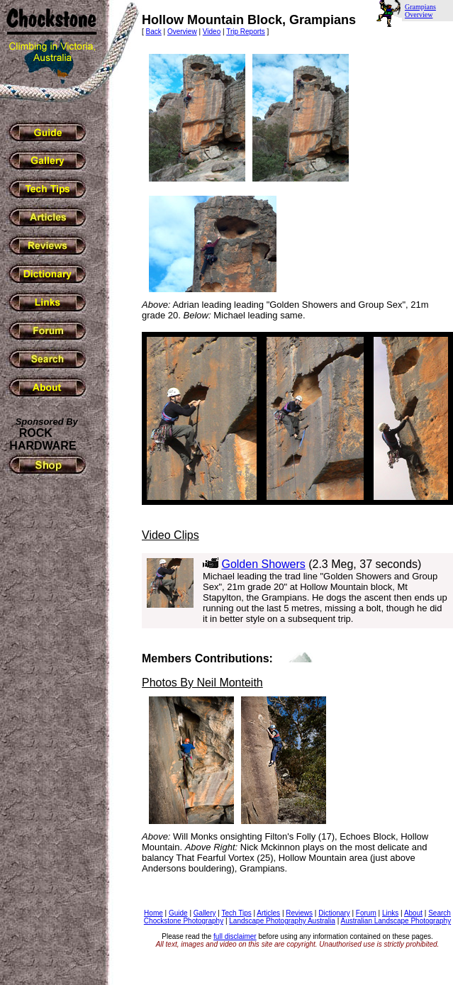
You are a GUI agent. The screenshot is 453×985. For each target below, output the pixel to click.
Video (211, 31)
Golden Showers (263, 564)
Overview (182, 31)
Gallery (205, 913)
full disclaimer (235, 936)
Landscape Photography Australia (282, 921)
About (413, 913)
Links (390, 913)
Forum (366, 913)
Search (439, 913)
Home (153, 913)
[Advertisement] (49, 707)
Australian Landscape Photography (395, 921)
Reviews (299, 913)
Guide (178, 913)
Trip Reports (245, 31)
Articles (268, 913)
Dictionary (333, 913)
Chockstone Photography (183, 921)
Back (154, 31)
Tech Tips (236, 913)
